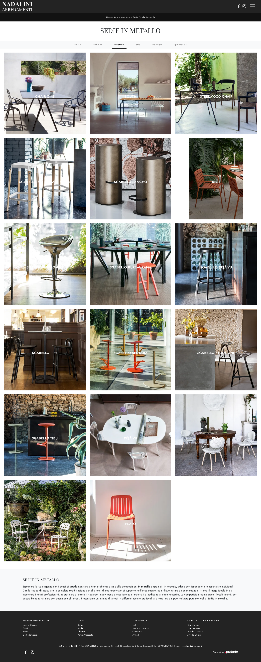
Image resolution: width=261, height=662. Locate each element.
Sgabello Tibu (45, 438)
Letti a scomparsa (140, 628)
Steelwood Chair (216, 96)
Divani (81, 625)
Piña (216, 438)
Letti (134, 625)
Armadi (135, 634)
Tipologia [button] (157, 44)
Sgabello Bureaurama (130, 267)
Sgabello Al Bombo (45, 267)
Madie (80, 628)
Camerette (137, 631)
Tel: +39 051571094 (164, 646)
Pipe (45, 524)
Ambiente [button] (97, 44)
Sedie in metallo (147, 17)
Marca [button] (77, 44)
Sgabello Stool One (216, 353)
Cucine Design (30, 625)
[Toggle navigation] (252, 6)
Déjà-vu (130, 438)
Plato (130, 524)
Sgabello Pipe (45, 353)
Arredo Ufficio (194, 634)
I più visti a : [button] (180, 44)
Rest (216, 182)
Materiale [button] (119, 44)
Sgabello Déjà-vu (216, 267)
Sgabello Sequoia (130, 353)
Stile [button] (138, 44)
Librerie (81, 631)
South (130, 96)
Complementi (193, 625)
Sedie (135, 17)
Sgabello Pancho (130, 182)
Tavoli (25, 628)
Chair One (44, 96)
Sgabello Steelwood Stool (45, 182)
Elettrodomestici (30, 634)
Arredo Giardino (195, 631)
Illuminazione (193, 628)
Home (109, 17)
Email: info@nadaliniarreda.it (188, 646)
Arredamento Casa (122, 17)
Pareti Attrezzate (85, 634)
